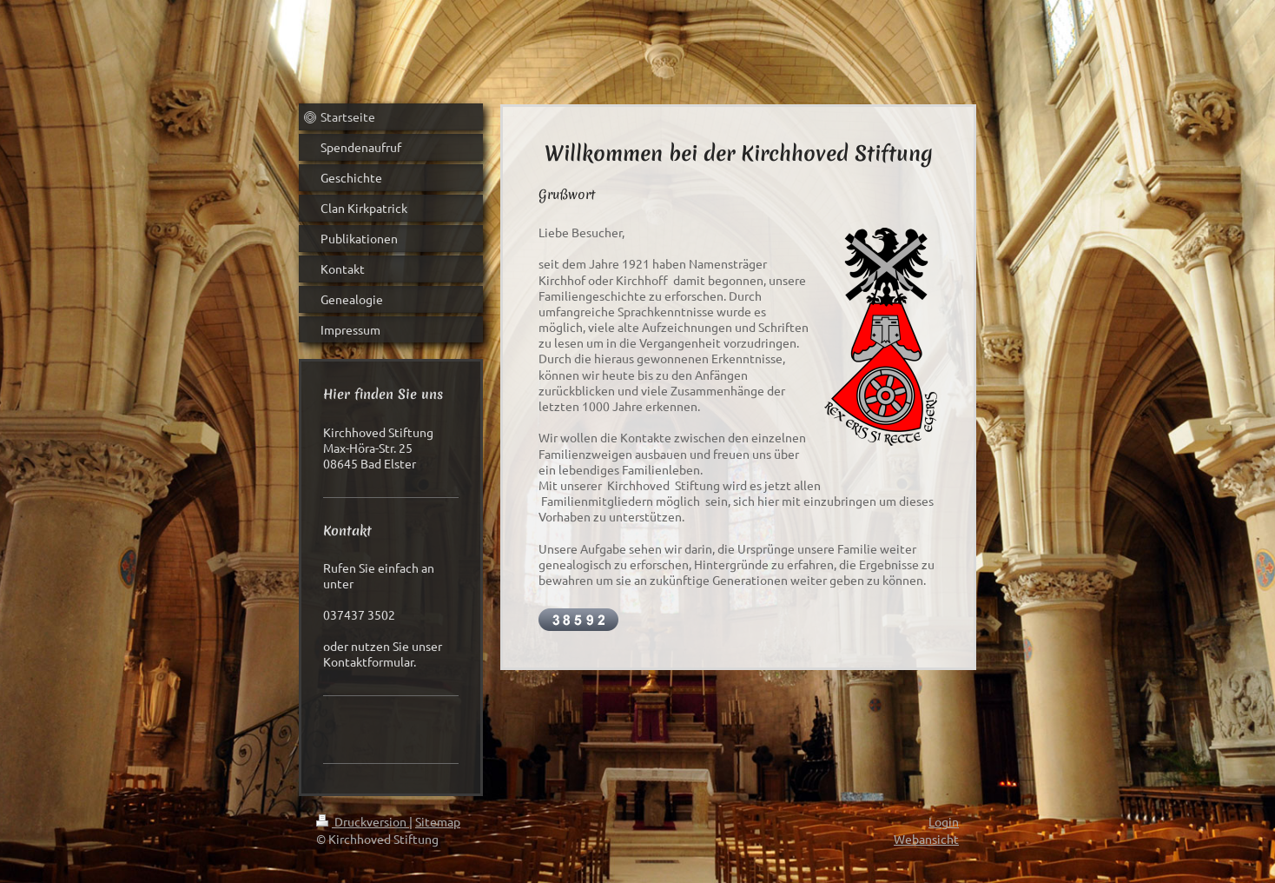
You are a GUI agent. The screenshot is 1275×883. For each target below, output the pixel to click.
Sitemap (437, 821)
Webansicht (926, 838)
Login (943, 821)
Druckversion (362, 821)
